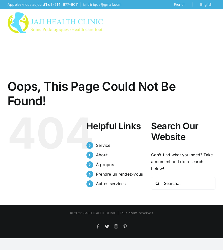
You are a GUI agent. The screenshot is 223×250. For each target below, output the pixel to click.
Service (103, 145)
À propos (105, 164)
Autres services (111, 183)
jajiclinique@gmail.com (102, 4)
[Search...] (183, 183)
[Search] (157, 183)
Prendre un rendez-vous (119, 174)
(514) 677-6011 (65, 4)
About (101, 154)
